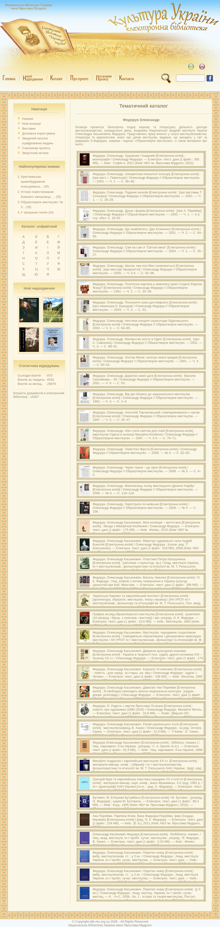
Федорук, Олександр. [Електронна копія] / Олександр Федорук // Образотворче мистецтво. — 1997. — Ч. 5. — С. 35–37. (146, 416)
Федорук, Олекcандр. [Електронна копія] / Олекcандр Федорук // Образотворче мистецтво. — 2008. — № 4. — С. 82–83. (145, 451)
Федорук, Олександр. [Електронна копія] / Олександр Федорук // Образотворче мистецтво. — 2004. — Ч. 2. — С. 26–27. (147, 251)
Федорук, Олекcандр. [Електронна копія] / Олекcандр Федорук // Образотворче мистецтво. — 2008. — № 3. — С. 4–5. (147, 471)
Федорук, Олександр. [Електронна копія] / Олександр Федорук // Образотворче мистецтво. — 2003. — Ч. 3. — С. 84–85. (145, 324)
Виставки (28, 128)
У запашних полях (34, 212)
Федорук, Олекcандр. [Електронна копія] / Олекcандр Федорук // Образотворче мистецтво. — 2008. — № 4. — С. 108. (145, 507)
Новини (27, 119)
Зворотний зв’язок (35, 153)
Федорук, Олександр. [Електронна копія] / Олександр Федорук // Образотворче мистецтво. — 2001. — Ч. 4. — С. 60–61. (146, 361)
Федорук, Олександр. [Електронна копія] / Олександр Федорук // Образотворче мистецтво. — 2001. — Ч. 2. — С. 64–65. (147, 232)
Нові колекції (31, 123)
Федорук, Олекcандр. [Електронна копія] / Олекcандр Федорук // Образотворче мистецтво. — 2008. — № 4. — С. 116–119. (145, 489)
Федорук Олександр (141, 120)
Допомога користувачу (38, 133)
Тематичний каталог (143, 106)
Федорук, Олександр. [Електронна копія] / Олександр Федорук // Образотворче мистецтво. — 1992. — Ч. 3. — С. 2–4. (145, 397)
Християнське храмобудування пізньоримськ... (33, 181)
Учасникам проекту (36, 148)
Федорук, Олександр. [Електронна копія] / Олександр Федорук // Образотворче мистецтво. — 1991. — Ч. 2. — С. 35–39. (148, 287)
